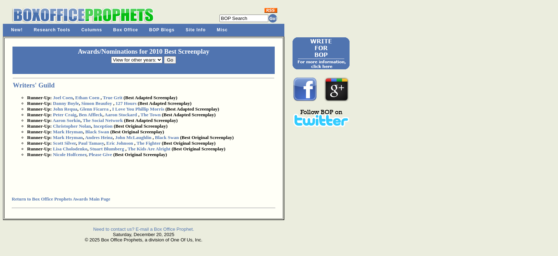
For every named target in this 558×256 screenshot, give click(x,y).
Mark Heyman (68, 131)
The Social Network (103, 120)
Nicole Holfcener (69, 154)
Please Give (100, 154)
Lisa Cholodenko (70, 148)
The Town (150, 114)
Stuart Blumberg (107, 148)
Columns (91, 29)
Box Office (125, 29)
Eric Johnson (119, 143)
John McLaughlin (133, 137)
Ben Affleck (90, 114)
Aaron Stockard (120, 114)
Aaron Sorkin (67, 120)
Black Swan (97, 131)
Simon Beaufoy (96, 103)
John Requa (65, 109)
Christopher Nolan (72, 126)
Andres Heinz (99, 137)
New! (17, 29)
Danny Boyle (66, 103)
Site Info (196, 29)
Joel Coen (63, 97)
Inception (103, 126)
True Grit (113, 97)
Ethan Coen (87, 97)
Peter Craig (64, 114)
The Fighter (148, 143)
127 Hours (125, 103)
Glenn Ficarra (94, 109)
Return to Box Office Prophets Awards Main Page (61, 199)
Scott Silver (64, 143)
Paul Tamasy (91, 143)
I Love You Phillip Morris (138, 109)
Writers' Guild (34, 85)
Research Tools (52, 29)
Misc (222, 29)
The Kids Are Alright (149, 148)
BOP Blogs (162, 29)
